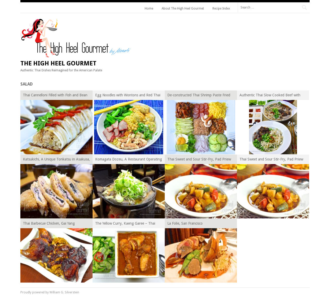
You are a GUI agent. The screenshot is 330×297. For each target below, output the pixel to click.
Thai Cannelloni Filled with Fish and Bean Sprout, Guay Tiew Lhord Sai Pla (55, 96)
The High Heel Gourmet (58, 63)
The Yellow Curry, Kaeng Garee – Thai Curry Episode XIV (125, 224)
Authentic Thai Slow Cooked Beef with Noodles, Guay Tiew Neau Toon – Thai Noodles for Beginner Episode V (270, 96)
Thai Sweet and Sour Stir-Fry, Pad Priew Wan (199, 160)
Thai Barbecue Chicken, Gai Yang (49, 223)
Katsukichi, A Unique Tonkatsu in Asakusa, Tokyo (56, 160)
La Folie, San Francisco (185, 223)
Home (149, 8)
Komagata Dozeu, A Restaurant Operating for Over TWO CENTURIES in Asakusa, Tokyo (128, 160)
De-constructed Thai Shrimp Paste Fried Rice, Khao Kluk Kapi (198, 96)
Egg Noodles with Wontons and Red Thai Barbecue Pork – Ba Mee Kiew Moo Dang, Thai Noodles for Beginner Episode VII (128, 96)
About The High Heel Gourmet (183, 8)
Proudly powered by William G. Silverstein (49, 292)
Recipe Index (221, 8)
